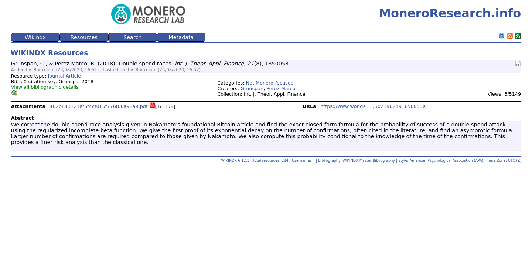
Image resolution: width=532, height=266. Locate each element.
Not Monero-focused (270, 83)
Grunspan (252, 88)
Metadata (181, 37)
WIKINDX (229, 160)
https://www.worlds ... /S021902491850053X (373, 106)
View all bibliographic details (45, 87)
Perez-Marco (280, 88)
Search (132, 37)
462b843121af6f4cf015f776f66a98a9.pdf (98, 106)
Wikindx (35, 37)
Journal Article (64, 76)
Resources (84, 37)
